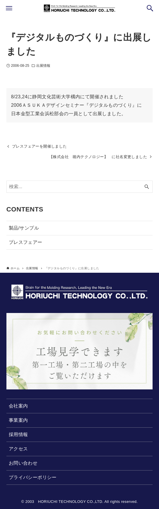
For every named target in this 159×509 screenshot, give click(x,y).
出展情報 (43, 66)
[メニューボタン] (9, 8)
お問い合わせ (23, 463)
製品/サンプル (24, 227)
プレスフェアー (25, 242)
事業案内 (18, 420)
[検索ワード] (79, 187)
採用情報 (18, 434)
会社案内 (18, 405)
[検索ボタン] (150, 8)
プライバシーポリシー (33, 477)
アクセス (18, 448)
